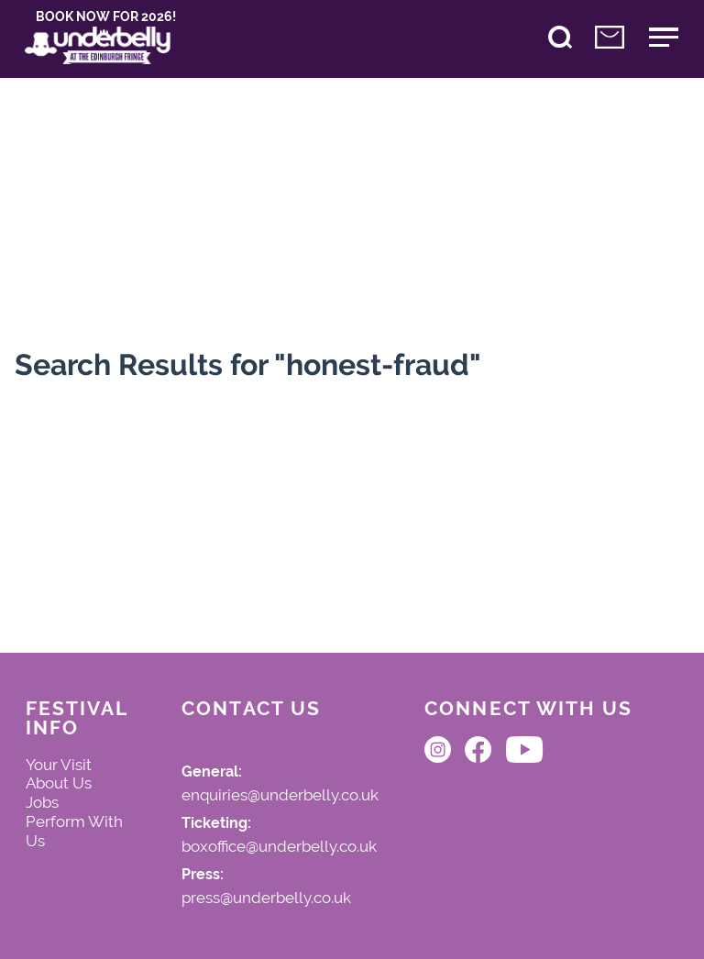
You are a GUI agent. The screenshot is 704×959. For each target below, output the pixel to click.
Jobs (42, 802)
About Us (59, 783)
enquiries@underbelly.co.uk (280, 796)
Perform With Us (74, 831)
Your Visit (59, 764)
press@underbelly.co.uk (266, 898)
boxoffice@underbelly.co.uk (279, 847)
